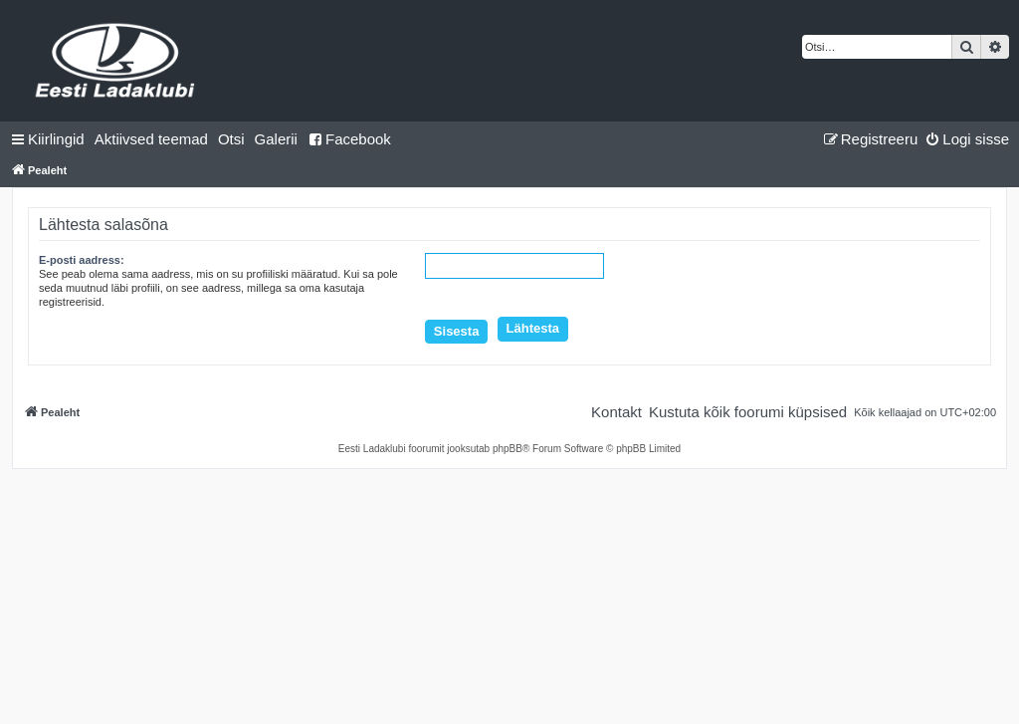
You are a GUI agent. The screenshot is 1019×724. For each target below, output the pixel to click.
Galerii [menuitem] (276, 138)
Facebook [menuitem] (349, 138)
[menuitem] (151, 139)
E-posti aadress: (81, 260)
